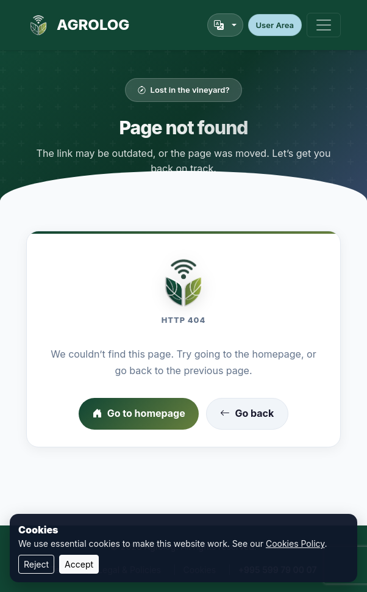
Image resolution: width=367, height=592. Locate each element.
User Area (275, 25)
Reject (36, 564)
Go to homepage (139, 414)
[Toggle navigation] (324, 25)
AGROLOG (77, 25)
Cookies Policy (295, 543)
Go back (247, 414)
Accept (79, 564)
